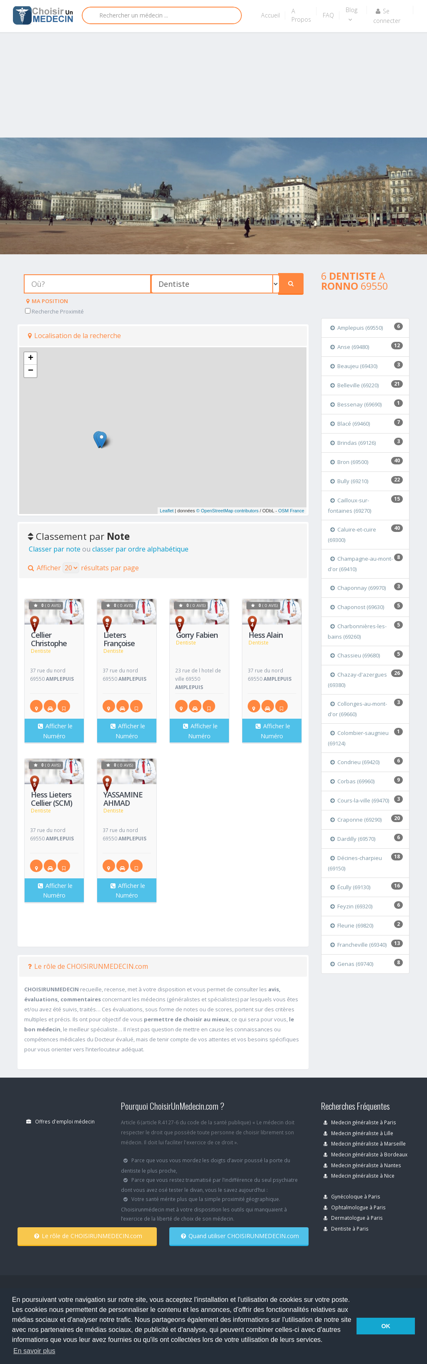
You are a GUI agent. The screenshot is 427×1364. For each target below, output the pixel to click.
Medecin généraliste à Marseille (365, 1143)
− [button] (30, 371)
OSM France (291, 510)
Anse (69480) (349, 347)
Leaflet (166, 510)
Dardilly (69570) (352, 838)
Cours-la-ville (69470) (359, 800)
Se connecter (386, 16)
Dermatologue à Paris (353, 1217)
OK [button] (385, 1326)
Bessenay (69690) (356, 404)
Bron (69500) (349, 462)
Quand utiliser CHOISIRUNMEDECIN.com (240, 1236)
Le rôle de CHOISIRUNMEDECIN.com (88, 966)
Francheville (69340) (358, 944)
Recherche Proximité (54, 311)
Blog (351, 14)
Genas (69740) (351, 964)
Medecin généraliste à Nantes (362, 1165)
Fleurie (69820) (351, 925)
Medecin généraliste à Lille (358, 1133)
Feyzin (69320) (351, 906)
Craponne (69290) (356, 819)
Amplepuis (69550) (356, 327)
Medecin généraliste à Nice (359, 1175)
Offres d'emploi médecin (60, 1121)
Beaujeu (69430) (353, 366)
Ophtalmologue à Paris (355, 1207)
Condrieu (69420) (354, 762)
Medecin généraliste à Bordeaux (365, 1154)
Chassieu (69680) (355, 655)
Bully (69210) (349, 481)
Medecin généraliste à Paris (360, 1122)
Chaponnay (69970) (358, 588)
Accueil (270, 15)
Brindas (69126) (353, 442)
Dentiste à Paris (346, 1228)
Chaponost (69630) (357, 607)
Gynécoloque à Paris (352, 1196)
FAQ (328, 15)
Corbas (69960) (352, 781)
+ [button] (30, 358)
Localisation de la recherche (74, 335)
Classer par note (54, 549)
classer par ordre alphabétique (140, 549)
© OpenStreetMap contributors (227, 510)
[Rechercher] (162, 15)
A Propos (301, 15)
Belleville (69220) (354, 385)
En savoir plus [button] (34, 1350)
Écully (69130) (350, 887)
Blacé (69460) (350, 423)
